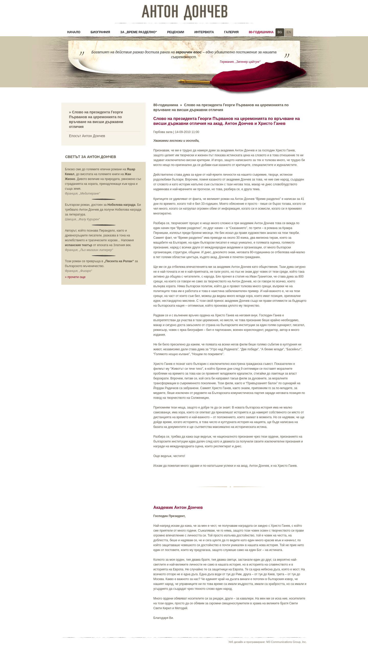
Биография (100, 32)
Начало (73, 32)
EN (289, 32)
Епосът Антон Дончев (87, 136)
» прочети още (75, 277)
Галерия (231, 32)
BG (280, 32)
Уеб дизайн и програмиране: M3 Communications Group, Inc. (267, 641)
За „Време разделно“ (138, 32)
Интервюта (204, 32)
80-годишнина (261, 32)
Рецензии (175, 32)
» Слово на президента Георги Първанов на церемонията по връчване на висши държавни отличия (96, 119)
